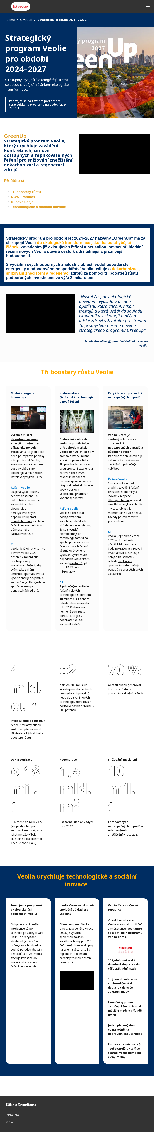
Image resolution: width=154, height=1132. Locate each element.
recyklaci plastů (132, 504)
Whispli (10, 1121)
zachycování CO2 (22, 534)
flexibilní (38, 473)
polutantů (75, 563)
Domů (10, 20)
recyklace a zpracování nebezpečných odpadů (124, 565)
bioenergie (17, 508)
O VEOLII (26, 20)
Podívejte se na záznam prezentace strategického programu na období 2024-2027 (38, 104)
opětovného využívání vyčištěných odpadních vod (73, 555)
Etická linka (12, 1115)
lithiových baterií (118, 500)
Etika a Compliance (21, 1104)
